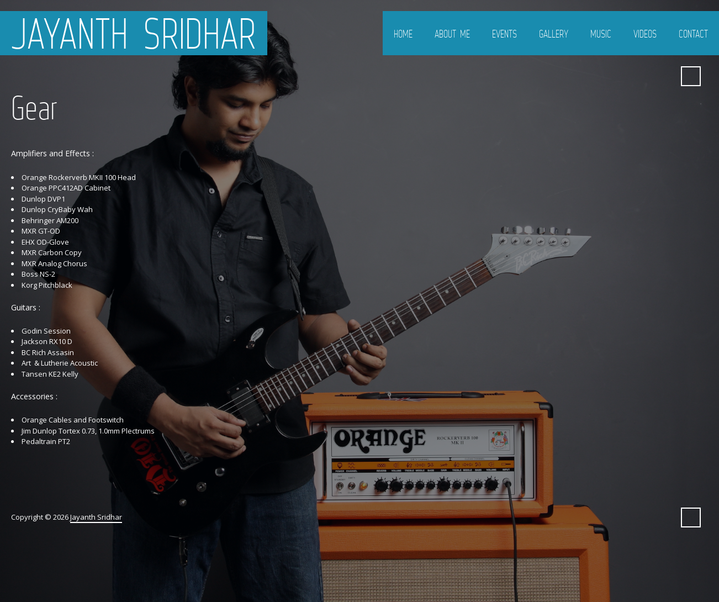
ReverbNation (664, 76)
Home (403, 34)
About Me (452, 34)
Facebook (604, 76)
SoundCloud (624, 76)
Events (504, 34)
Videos (645, 34)
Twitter (584, 76)
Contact (693, 34)
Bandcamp (644, 76)
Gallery (553, 34)
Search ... (691, 76)
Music (600, 34)
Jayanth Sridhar (133, 33)
